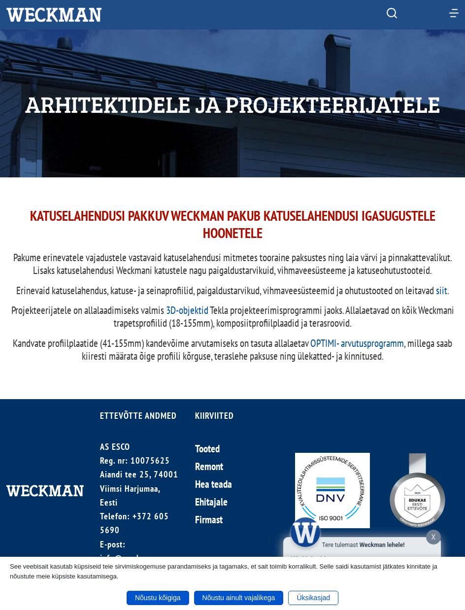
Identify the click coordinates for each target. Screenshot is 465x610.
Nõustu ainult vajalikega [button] (238, 598)
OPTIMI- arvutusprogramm (357, 343)
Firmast (209, 519)
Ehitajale (211, 501)
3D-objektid (187, 310)
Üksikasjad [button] (313, 598)
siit (441, 290)
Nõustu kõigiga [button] (158, 598)
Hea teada (213, 484)
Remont (209, 466)
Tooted (207, 448)
